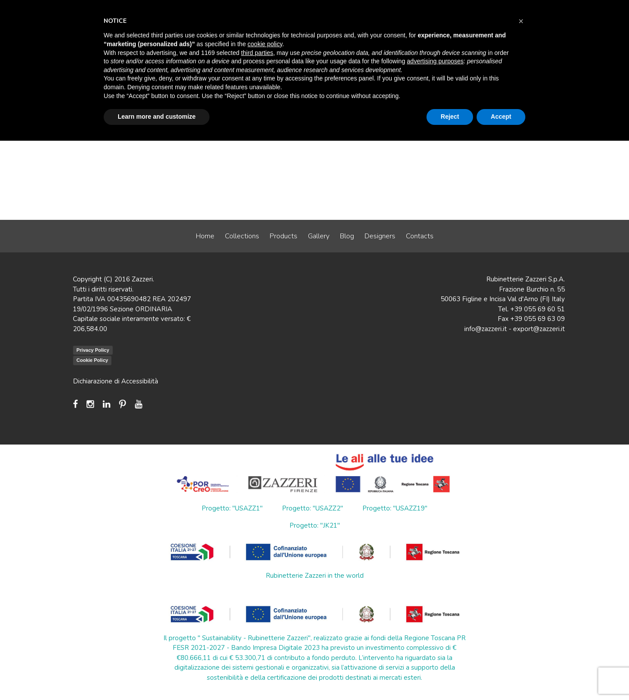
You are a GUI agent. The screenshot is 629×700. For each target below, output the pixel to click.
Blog (347, 236)
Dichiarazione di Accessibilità (115, 381)
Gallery (318, 236)
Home (205, 236)
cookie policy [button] (265, 43)
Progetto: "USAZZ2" (312, 508)
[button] (521, 21)
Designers (380, 236)
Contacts (420, 236)
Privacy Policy (92, 350)
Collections (242, 236)
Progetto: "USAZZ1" (232, 508)
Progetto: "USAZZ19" (394, 508)
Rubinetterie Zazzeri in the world (315, 575)
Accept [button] (501, 116)
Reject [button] (450, 116)
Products (283, 236)
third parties (257, 52)
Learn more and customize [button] (156, 116)
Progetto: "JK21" (314, 525)
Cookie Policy (92, 360)
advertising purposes (435, 61)
